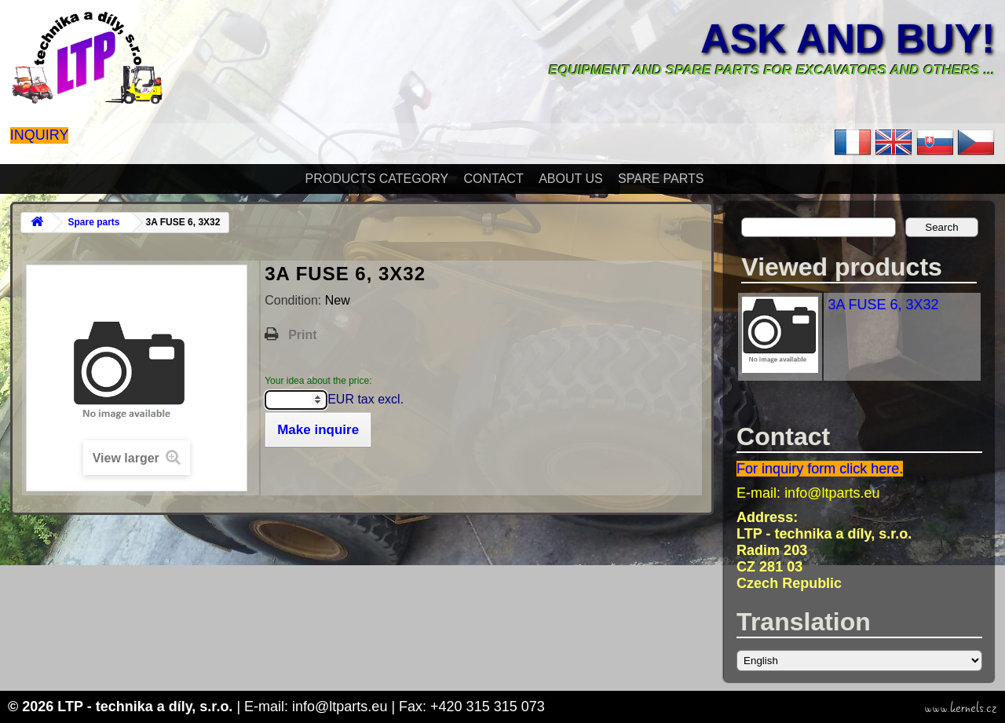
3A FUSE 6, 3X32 (883, 304)
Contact (494, 178)
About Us (571, 178)
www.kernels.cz (960, 708)
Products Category (377, 178)
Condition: (295, 300)
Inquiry (39, 135)
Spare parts (661, 178)
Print (302, 334)
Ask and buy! (847, 38)
